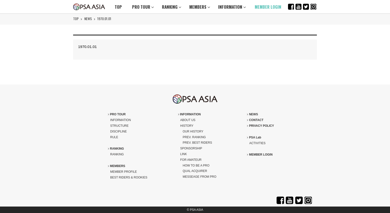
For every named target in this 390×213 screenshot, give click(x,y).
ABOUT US (187, 120)
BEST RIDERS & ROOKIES (128, 177)
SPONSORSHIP (191, 148)
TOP (118, 7)
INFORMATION (232, 7)
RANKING (171, 7)
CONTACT (255, 120)
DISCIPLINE (118, 131)
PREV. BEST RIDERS (197, 142)
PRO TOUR (143, 7)
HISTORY (187, 126)
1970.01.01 (104, 18)
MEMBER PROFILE (123, 171)
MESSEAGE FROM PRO (199, 176)
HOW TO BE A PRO (196, 165)
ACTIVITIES (257, 143)
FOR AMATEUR (191, 160)
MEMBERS (199, 7)
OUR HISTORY (193, 131)
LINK (183, 154)
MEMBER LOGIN (268, 7)
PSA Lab (254, 137)
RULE (114, 137)
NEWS (88, 18)
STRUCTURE (119, 126)
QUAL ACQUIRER (195, 171)
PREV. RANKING (194, 137)
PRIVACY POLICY (260, 126)
